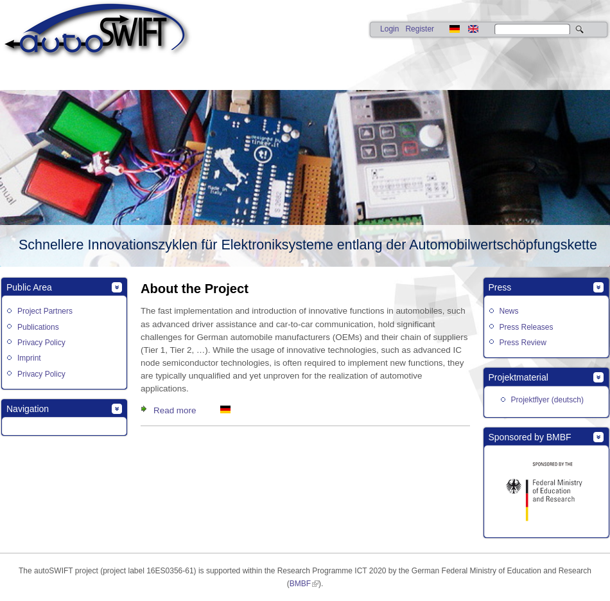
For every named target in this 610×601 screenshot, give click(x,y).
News (509, 311)
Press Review (523, 342)
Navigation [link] (27, 409)
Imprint (29, 358)
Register (419, 28)
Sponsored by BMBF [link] (530, 437)
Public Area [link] (29, 287)
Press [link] (500, 287)
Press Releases (526, 327)
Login (389, 28)
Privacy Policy (41, 342)
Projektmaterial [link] (518, 377)
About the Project (194, 289)
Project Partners (45, 311)
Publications (38, 327)
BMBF (300, 583)
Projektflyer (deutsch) (547, 399)
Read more (174, 410)
